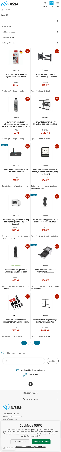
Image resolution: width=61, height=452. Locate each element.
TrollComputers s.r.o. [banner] (9, 4)
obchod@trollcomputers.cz (33, 370)
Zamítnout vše (20, 442)
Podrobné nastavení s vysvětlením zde (31, 447)
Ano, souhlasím (41, 442)
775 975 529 (33, 374)
